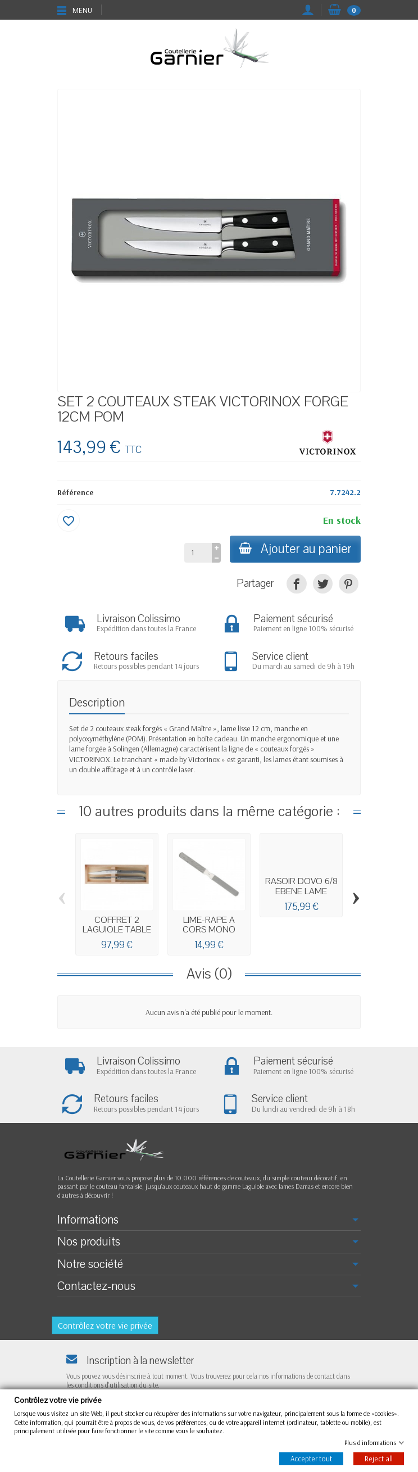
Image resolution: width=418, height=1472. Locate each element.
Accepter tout (311, 1458)
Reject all (379, 1458)
